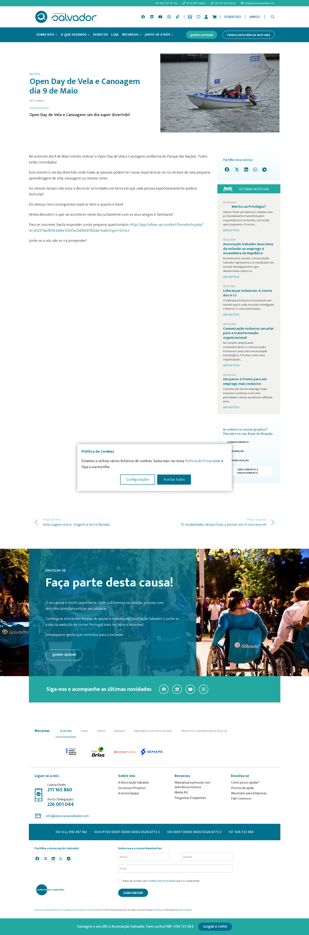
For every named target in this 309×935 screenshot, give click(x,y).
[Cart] (214, 16)
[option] (71, 751)
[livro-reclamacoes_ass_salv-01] (50, 890)
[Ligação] (191, 17)
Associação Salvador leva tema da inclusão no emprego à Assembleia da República (248, 248)
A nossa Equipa (128, 793)
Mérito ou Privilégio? (249, 207)
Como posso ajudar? (245, 782)
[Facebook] (143, 16)
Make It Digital (185, 910)
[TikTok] (177, 16)
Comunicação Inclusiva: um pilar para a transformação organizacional (248, 333)
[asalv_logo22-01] (66, 17)
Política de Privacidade (163, 881)
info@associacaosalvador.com (67, 816)
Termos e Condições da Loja (66, 910)
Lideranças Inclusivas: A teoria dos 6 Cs (247, 293)
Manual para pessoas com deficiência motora (192, 785)
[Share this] (228, 169)
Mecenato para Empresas (249, 793)
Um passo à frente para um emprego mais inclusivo (245, 381)
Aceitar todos (174, 479)
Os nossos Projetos (132, 788)
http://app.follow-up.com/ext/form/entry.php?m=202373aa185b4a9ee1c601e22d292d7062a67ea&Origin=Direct (116, 228)
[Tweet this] (237, 169)
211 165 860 (59, 790)
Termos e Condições (43, 910)
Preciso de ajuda (242, 788)
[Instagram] (169, 16)
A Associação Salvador (133, 782)
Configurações (137, 479)
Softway (160, 910)
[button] (272, 17)
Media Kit (181, 792)
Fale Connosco (241, 798)
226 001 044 (60, 804)
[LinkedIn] (151, 16)
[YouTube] (160, 16)
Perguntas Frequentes (190, 798)
